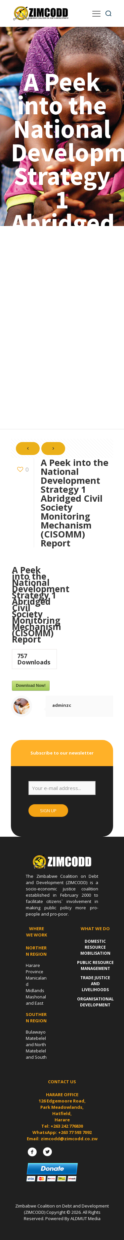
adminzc (61, 705)
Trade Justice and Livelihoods (95, 983)
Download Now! (31, 685)
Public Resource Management (95, 965)
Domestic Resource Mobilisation (95, 947)
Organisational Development (95, 1002)
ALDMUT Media (85, 1218)
